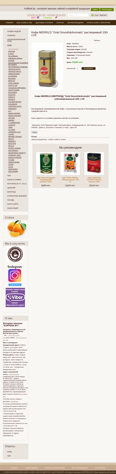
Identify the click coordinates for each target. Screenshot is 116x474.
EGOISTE (11, 95)
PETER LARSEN (14, 148)
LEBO (10, 127)
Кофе (9, 45)
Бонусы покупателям (55, 468)
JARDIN (11, 120)
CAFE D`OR (12, 85)
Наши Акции (12, 208)
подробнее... (14, 401)
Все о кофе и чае (24, 23)
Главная (9, 23)
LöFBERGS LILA (14, 132)
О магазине (58, 28)
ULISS (10, 167)
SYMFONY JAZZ (14, 155)
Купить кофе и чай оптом (98, 23)
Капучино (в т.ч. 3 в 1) (16, 184)
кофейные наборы (15, 58)
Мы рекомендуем (75, 23)
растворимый (13, 49)
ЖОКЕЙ (11, 61)
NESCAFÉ (12, 144)
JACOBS (11, 118)
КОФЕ (9, 452)
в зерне (11, 54)
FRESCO (11, 97)
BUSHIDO (12, 78)
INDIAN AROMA (14, 113)
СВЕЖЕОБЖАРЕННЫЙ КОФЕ (16, 40)
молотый (11, 51)
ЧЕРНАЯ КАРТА (14, 69)
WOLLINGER (13, 171)
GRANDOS (12, 109)
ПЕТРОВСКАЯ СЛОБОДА (18, 67)
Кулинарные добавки (17, 196)
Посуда (10, 200)
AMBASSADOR (14, 74)
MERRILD (12, 141)
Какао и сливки (14, 180)
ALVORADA (12, 76)
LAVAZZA (11, 125)
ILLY (9, 111)
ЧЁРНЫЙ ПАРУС (14, 72)
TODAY (11, 164)
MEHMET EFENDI (15, 137)
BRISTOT (11, 81)
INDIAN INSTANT (14, 116)
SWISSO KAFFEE (14, 158)
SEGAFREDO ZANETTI (17, 153)
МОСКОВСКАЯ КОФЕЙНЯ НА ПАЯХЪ (18, 64)
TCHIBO (11, 160)
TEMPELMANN (13, 162)
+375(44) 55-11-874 (56, 15)
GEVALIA (11, 99)
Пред (4, 229)
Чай (9, 176)
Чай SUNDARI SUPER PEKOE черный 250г (94, 180)
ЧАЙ (9, 456)
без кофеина (13, 56)
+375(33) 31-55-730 (36, 15)
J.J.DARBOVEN (14, 123)
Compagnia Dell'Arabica (17, 88)
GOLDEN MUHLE (14, 102)
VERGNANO (13, 169)
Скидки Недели (14, 31)
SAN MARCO (13, 151)
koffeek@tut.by (14, 374)
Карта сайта (12, 204)
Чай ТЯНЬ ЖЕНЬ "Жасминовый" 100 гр (70, 180)
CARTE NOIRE (13, 90)
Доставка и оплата (44, 23)
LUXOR (11, 134)
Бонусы (60, 23)
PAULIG (11, 146)
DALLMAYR (12, 92)
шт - (101, 15)
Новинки (11, 35)
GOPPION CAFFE (15, 106)
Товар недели (31, 468)
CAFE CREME (13, 83)
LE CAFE (11, 130)
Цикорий (11, 188)
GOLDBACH (12, 104)
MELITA (11, 139)
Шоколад (11, 192)
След (27, 229)
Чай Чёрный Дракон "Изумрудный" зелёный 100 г (46, 180)
